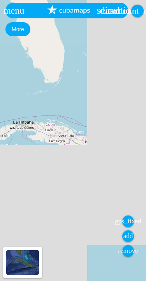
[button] (14, 10)
